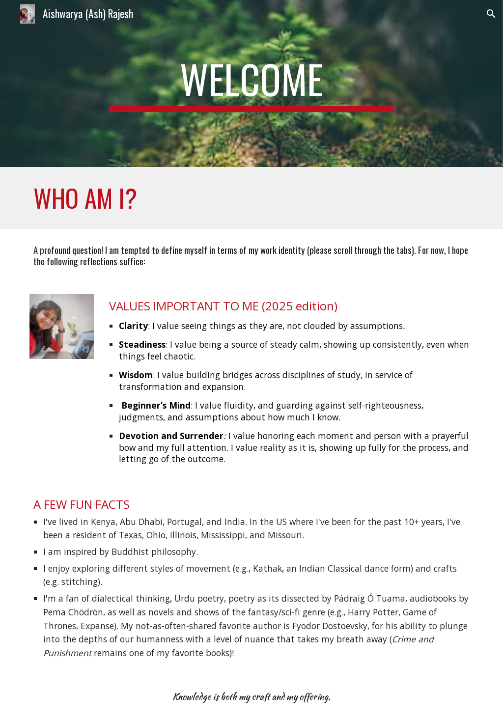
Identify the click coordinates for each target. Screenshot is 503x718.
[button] (491, 14)
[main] (251, 83)
